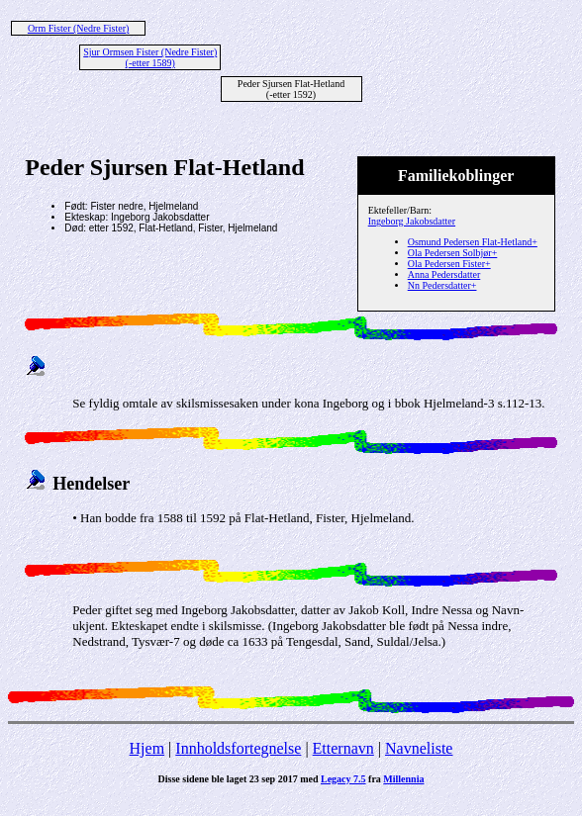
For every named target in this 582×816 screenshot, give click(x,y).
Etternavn (343, 748)
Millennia (403, 778)
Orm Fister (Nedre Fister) (78, 28)
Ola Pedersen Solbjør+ (453, 252)
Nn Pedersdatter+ (442, 285)
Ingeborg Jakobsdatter (411, 221)
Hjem (147, 748)
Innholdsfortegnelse (238, 748)
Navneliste (418, 748)
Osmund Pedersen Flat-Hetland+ (472, 241)
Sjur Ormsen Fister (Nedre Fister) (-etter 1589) (150, 57)
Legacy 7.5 (343, 778)
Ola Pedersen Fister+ (449, 263)
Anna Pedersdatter (444, 274)
